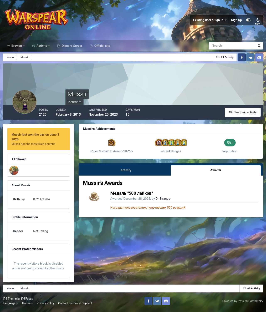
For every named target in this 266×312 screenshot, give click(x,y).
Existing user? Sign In (210, 20)
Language (10, 305)
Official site (102, 47)
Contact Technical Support (75, 305)
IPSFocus (27, 301)
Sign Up (236, 21)
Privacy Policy (46, 305)
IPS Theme (10, 301)
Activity (42, 47)
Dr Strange (165, 200)
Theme (27, 305)
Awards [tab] (216, 172)
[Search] (218, 47)
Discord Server (71, 47)
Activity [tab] (127, 172)
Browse (17, 47)
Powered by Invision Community (242, 303)
